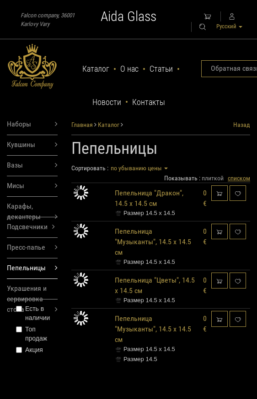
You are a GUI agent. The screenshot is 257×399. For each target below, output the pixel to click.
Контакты (148, 102)
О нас (129, 69)
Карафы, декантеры (32, 209)
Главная (82, 124)
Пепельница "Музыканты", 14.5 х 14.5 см (153, 242)
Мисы (32, 186)
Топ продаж (31, 334)
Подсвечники (31, 227)
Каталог (95, 69)
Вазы (32, 165)
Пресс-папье (32, 247)
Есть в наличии (33, 313)
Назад (241, 124)
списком (239, 178)
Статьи (161, 69)
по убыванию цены (139, 168)
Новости (106, 102)
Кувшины (32, 145)
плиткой (213, 178)
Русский (229, 26)
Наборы (32, 124)
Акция (29, 349)
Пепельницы (32, 268)
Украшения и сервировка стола (32, 291)
